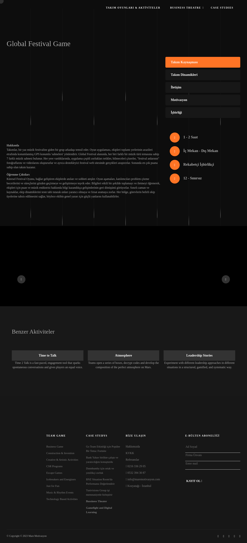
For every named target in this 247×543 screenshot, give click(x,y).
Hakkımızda (133, 446)
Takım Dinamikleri (184, 75)
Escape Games (54, 472)
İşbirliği (176, 112)
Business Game (54, 446)
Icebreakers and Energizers (61, 479)
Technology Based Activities (62, 499)
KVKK (130, 453)
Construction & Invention (60, 453)
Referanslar (132, 459)
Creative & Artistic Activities (62, 459)
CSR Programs (54, 466)
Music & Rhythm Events (60, 492)
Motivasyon (179, 100)
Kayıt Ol (194, 480)
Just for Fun (52, 485)
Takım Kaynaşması (184, 62)
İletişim (176, 87)
